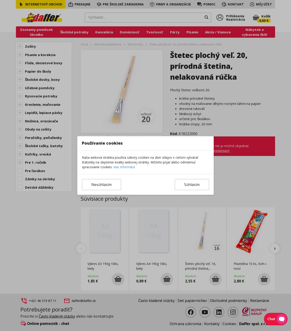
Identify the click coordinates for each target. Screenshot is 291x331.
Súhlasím (192, 184)
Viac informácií (124, 167)
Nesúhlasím (101, 184)
